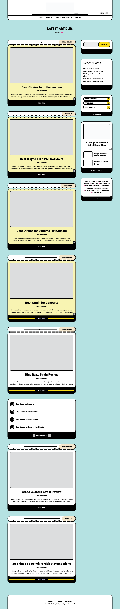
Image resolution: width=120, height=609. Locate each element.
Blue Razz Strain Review (41, 374)
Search (104, 44)
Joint (98, 191)
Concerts (88, 186)
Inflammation (105, 184)
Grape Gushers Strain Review (27, 412)
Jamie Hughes (41, 91)
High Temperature (101, 188)
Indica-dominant (103, 181)
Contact (68, 601)
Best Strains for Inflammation (42, 87)
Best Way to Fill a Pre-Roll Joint (41, 159)
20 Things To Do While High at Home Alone (41, 564)
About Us (51, 601)
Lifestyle (94, 184)
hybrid (86, 184)
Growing (89, 188)
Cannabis (105, 191)
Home (57, 32)
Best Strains (90, 181)
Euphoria (97, 186)
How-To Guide (89, 191)
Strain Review (67, 42)
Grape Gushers (97, 193)
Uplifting (105, 186)
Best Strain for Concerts (41, 303)
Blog (60, 601)
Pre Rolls (68, 114)
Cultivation (68, 186)
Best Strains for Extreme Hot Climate (42, 231)
